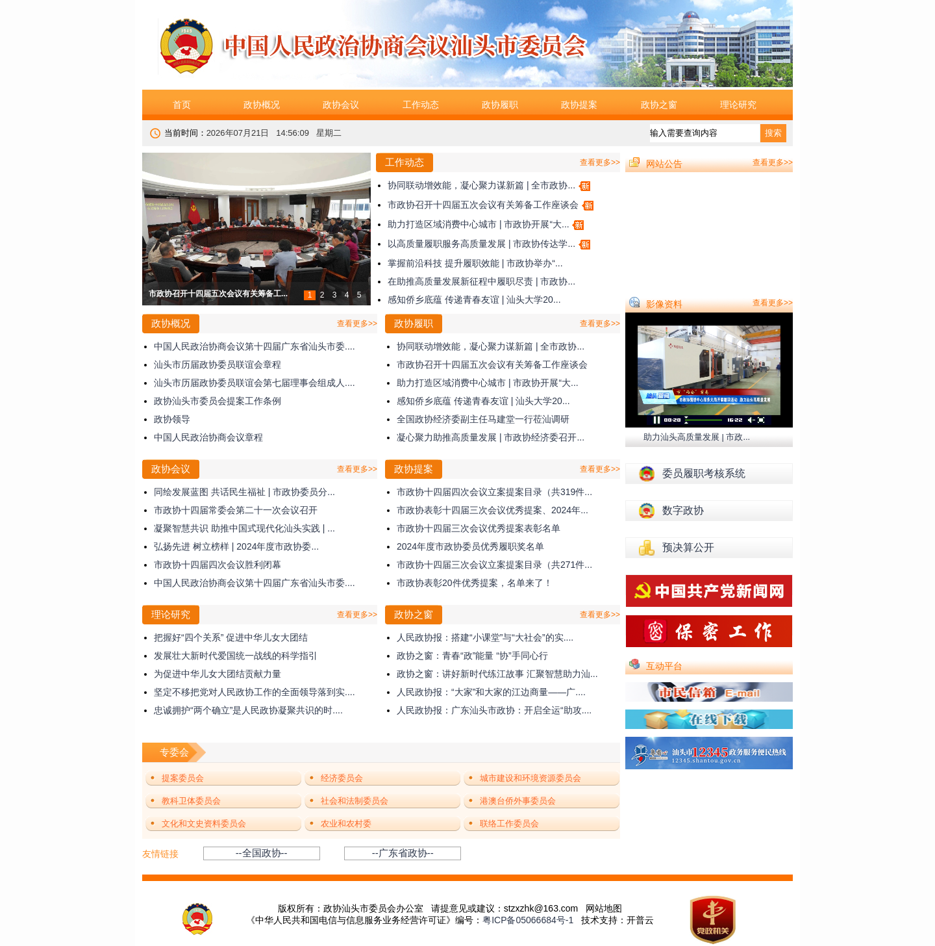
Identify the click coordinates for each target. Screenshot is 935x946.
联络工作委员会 (509, 823)
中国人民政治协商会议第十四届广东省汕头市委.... (254, 346)
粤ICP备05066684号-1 (527, 920)
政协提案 (579, 104)
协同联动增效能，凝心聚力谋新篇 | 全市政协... (481, 185)
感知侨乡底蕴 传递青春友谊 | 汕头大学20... (474, 299)
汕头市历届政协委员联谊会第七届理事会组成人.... (254, 382)
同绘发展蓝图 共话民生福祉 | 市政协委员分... (244, 492)
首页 (182, 104)
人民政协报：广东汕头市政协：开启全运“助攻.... (494, 710)
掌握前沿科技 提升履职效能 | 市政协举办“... (475, 263)
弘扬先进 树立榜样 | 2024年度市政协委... (236, 546)
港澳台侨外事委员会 (518, 801)
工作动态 (421, 104)
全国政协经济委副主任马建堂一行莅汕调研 (483, 419)
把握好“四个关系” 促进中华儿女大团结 (231, 637)
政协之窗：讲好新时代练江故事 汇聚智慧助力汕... (497, 674)
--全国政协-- (262, 852)
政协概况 (261, 104)
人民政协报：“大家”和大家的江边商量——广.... (491, 692)
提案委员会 (183, 778)
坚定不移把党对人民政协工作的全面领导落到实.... (254, 692)
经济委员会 (342, 778)
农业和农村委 (346, 823)
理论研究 (738, 104)
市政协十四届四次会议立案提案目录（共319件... (494, 492)
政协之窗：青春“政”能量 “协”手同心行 (472, 655)
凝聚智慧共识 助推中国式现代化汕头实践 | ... (244, 528)
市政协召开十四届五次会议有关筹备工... (218, 293)
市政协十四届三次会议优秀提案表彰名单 (478, 528)
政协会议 (341, 104)
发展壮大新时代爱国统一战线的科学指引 (236, 655)
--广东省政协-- (403, 852)
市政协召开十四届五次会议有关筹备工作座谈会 (483, 204)
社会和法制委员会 (354, 801)
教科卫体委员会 (191, 801)
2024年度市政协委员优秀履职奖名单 (470, 546)
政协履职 (500, 104)
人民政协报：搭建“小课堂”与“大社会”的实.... (485, 637)
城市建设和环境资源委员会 (530, 778)
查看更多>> (600, 162)
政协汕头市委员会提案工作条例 (217, 401)
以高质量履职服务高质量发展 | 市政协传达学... (481, 243)
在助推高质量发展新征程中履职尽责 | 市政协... (481, 281)
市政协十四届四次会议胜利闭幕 (217, 564)
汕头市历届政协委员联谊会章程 (217, 364)
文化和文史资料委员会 (204, 823)
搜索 (773, 133)
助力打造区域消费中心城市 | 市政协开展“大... (478, 224)
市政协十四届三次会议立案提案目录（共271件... (494, 564)
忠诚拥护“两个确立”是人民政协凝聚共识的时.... (248, 710)
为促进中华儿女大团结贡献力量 (217, 674)
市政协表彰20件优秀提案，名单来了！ (475, 583)
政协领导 (172, 419)
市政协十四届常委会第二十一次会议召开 (236, 510)
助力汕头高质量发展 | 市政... (696, 437)
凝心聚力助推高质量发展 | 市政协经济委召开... (490, 437)
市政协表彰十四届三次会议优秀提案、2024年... (492, 510)
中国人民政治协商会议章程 (208, 437)
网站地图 (604, 908)
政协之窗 (659, 104)
